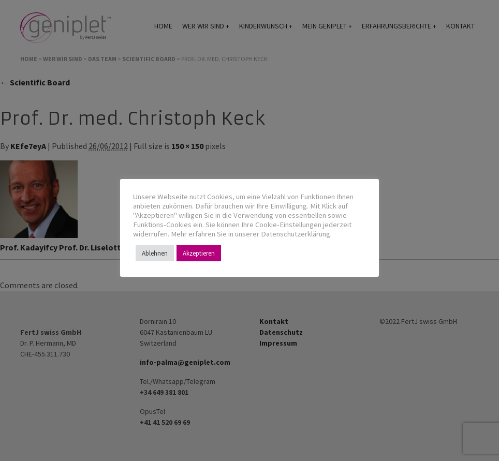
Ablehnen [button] (155, 253)
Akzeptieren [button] (199, 253)
